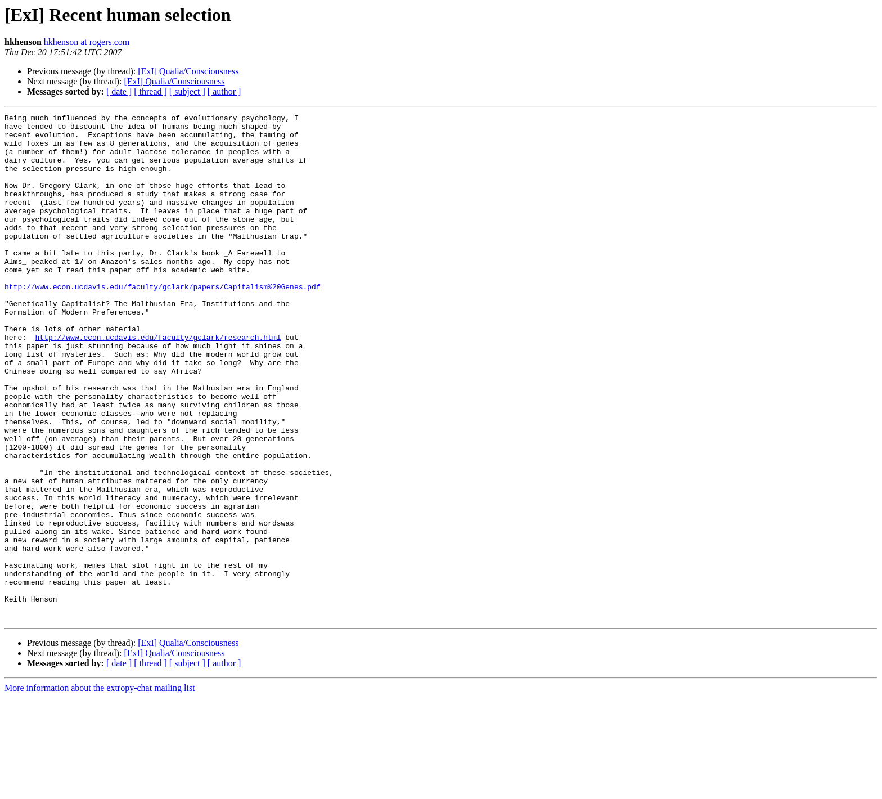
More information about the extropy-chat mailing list (99, 789)
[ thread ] (150, 91)
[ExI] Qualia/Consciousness (188, 71)
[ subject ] (187, 91)
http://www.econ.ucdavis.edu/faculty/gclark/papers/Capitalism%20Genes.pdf (162, 322)
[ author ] (224, 91)
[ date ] (119, 91)
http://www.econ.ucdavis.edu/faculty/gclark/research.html (158, 383)
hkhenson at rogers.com (86, 42)
